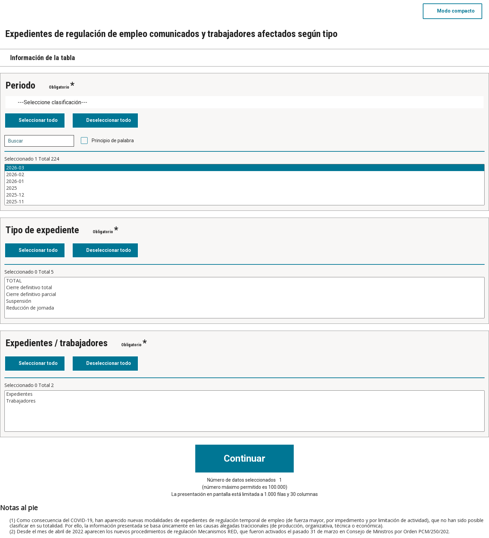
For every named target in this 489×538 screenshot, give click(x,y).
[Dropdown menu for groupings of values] (244, 102)
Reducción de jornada (244, 307)
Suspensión (244, 301)
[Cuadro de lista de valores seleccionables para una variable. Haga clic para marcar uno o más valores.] (244, 184)
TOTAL (244, 280)
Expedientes (244, 394)
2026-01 (244, 181)
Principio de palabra (113, 140)
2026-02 (244, 174)
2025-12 (244, 194)
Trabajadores (244, 400)
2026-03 (244, 167)
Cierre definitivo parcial (244, 294)
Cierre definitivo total (244, 287)
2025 (244, 188)
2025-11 (244, 201)
